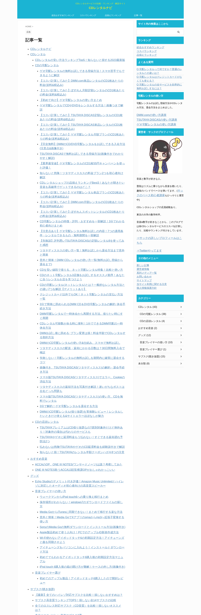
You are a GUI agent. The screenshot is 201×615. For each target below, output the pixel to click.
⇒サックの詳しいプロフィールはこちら (158, 231)
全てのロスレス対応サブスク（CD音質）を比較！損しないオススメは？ (73, 445)
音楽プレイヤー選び (45, 420)
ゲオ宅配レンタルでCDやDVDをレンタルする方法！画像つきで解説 (76, 97)
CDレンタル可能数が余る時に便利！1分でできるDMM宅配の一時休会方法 (79, 248)
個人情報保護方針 (145, 276)
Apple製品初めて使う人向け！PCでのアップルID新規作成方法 (73, 392)
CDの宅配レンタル (45, 63)
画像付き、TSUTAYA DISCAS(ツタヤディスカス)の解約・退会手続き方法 (78, 271)
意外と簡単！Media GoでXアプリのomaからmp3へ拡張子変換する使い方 (78, 383)
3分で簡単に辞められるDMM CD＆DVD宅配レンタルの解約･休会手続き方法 (80, 238)
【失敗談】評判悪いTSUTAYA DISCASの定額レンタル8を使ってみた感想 (78, 198)
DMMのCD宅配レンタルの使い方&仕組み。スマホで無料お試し (73, 257)
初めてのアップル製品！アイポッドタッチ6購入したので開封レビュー (77, 425)
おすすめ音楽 (37, 336)
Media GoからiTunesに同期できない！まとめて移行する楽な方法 (74, 378)
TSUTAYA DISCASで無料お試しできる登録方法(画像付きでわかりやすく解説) (81, 135)
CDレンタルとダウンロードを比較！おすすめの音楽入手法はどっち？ (72, 544)
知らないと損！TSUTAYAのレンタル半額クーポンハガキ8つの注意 (75, 330)
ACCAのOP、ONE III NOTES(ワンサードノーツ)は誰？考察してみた (71, 341)
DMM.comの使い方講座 (149, 114)
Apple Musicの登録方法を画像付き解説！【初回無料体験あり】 (68, 468)
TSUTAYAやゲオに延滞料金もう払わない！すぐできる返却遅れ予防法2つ (78, 320)
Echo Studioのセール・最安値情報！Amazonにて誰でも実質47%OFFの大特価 (76, 520)
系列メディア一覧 (145, 260)
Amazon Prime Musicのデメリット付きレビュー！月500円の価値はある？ (74, 463)
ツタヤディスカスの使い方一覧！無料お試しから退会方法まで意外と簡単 (78, 203)
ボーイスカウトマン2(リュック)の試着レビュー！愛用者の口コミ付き (72, 525)
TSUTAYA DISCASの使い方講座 (153, 119)
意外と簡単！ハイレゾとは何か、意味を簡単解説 (61, 534)
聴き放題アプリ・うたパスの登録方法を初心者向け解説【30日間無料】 (73, 477)
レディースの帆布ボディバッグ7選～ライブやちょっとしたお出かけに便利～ (75, 530)
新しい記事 (36, 573)
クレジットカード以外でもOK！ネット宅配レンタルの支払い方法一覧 (77, 234)
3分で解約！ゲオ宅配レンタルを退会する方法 (64, 294)
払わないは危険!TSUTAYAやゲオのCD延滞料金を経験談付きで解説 (75, 325)
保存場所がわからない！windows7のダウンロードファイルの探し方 (75, 374)
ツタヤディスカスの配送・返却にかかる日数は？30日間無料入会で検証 (77, 262)
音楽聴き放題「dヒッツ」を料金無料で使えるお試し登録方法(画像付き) (73, 486)
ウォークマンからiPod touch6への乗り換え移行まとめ (68, 369)
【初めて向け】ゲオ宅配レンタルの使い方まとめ (66, 92)
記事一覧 (138, 15)
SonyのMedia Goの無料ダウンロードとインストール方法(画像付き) (75, 388)
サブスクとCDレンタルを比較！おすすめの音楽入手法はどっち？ (69, 539)
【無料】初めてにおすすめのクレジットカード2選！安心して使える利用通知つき (78, 548)
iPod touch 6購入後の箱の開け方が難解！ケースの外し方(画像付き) (75, 415)
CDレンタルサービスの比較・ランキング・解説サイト (100, 600)
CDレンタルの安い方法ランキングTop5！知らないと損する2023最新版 (72, 58)
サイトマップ (143, 268)
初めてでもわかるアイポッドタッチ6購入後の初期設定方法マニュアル (77, 410)
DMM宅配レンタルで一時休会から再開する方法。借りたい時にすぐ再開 (78, 243)
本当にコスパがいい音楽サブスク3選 (54, 450)
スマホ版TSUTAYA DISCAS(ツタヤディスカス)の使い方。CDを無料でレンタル (81, 289)
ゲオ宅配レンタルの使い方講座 (153, 123)
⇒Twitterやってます (147, 238)
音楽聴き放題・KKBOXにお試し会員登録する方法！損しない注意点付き (73, 505)
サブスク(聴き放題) (40, 431)
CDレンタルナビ (100, 8)
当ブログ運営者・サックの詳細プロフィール (53, 568)
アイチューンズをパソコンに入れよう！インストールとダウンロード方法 (78, 405)
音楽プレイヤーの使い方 (48, 364)
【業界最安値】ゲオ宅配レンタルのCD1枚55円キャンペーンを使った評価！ (80, 139)
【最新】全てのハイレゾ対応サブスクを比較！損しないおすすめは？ (71, 436)
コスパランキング (88, 15)
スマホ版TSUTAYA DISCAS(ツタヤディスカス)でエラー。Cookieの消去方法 (80, 276)
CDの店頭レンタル (45, 307)
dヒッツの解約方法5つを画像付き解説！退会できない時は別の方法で (71, 472)
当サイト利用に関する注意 (44, 563)
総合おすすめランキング (63, 15)
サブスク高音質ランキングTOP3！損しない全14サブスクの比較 (69, 440)
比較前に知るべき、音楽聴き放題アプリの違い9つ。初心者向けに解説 (72, 501)
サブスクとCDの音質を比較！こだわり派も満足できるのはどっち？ (71, 515)
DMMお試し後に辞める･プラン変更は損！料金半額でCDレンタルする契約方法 (81, 253)
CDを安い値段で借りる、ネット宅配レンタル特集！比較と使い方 (74, 212)
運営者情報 (142, 257)
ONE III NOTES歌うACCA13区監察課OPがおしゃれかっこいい (68, 345)
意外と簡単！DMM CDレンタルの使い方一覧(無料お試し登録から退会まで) (79, 208)
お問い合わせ (37, 554)
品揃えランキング (113, 15)
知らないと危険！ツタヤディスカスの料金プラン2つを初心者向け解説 (77, 144)
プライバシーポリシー (42, 558)
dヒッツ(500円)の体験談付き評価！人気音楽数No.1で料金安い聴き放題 (72, 491)
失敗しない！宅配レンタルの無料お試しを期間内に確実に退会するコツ (77, 267)
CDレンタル (36, 53)
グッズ (33, 351)
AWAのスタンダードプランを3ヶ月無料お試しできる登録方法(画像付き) (73, 482)
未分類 (33, 511)
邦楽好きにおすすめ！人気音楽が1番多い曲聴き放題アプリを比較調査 (72, 496)
